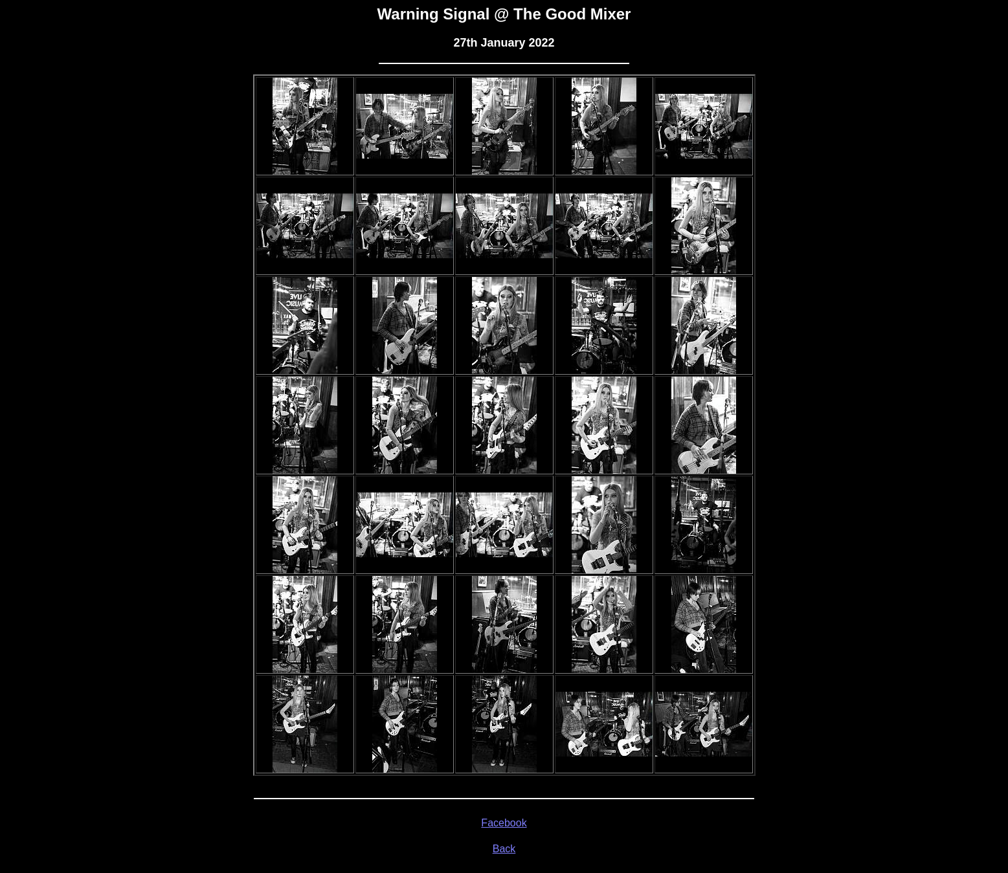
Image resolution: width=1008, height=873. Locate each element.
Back (504, 848)
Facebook (503, 822)
